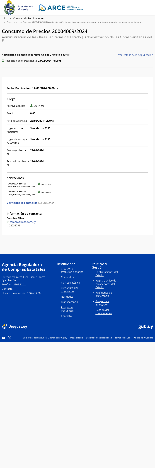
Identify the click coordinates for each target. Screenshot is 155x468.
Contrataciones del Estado (106, 273)
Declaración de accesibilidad (99, 337)
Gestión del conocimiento (103, 311)
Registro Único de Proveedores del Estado (105, 284)
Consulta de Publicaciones (28, 18)
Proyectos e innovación (102, 303)
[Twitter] (9, 337)
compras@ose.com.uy (23, 222)
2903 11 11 (19, 284)
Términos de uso (122, 337)
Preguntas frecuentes (67, 309)
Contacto (7, 289)
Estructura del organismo (69, 289)
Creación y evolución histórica (72, 270)
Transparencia (69, 302)
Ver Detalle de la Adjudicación (135, 55)
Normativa (67, 296)
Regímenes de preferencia (103, 294)
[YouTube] (3, 337)
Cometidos (67, 277)
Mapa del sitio (76, 337)
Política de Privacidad (143, 337)
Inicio (5, 18)
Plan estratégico (70, 282)
